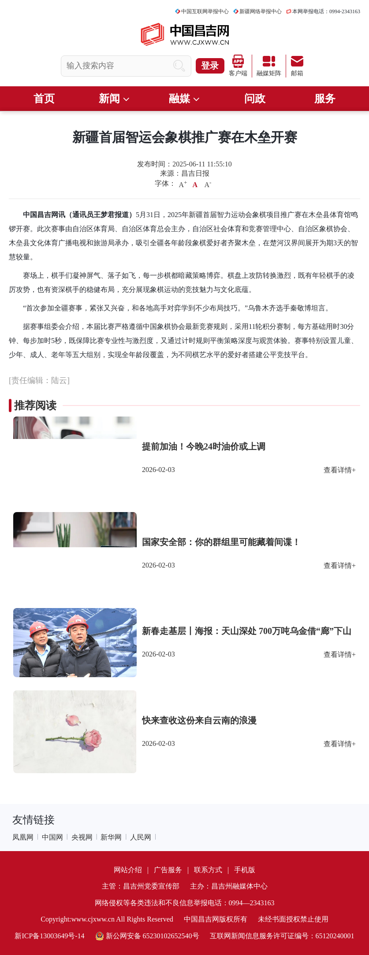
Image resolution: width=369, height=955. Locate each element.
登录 (210, 65)
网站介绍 (128, 870)
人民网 (140, 837)
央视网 (82, 837)
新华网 (111, 837)
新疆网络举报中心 (260, 11)
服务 (324, 98)
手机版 (244, 870)
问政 (254, 98)
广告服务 (168, 870)
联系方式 (208, 870)
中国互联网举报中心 (205, 11)
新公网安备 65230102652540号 (147, 936)
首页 (44, 98)
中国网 (52, 837)
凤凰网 (23, 837)
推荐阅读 (35, 405)
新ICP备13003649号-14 (49, 936)
